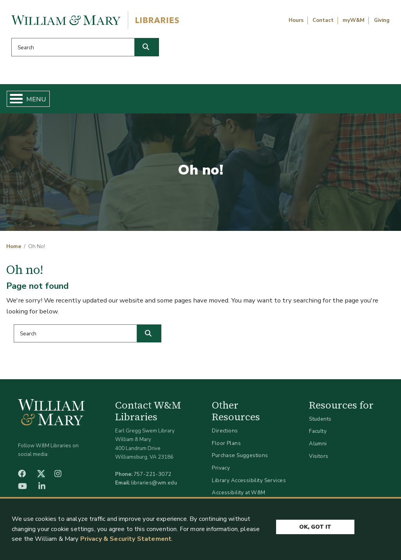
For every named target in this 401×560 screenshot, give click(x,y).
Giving (382, 20)
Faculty (318, 434)
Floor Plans (226, 446)
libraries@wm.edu (154, 486)
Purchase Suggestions (240, 458)
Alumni (318, 446)
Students (320, 422)
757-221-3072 (153, 477)
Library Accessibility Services (249, 483)
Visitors (318, 459)
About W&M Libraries (299, 100)
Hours (296, 20)
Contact (323, 20)
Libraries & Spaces (223, 100)
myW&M (354, 20)
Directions (225, 434)
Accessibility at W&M (238, 495)
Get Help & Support (148, 100)
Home (34, 100)
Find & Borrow (80, 100)
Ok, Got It (315, 525)
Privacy (221, 471)
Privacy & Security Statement (126, 539)
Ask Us (366, 100)
